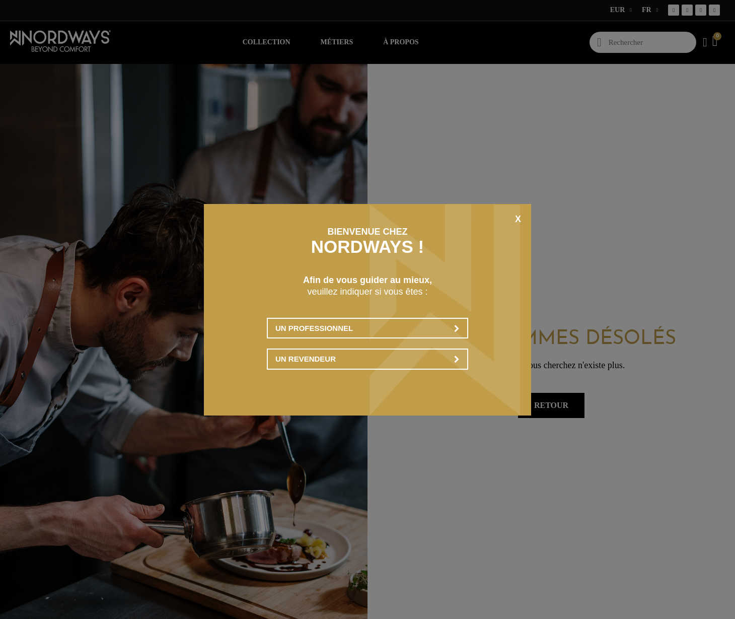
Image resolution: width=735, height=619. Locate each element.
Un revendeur (367, 359)
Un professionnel (367, 328)
